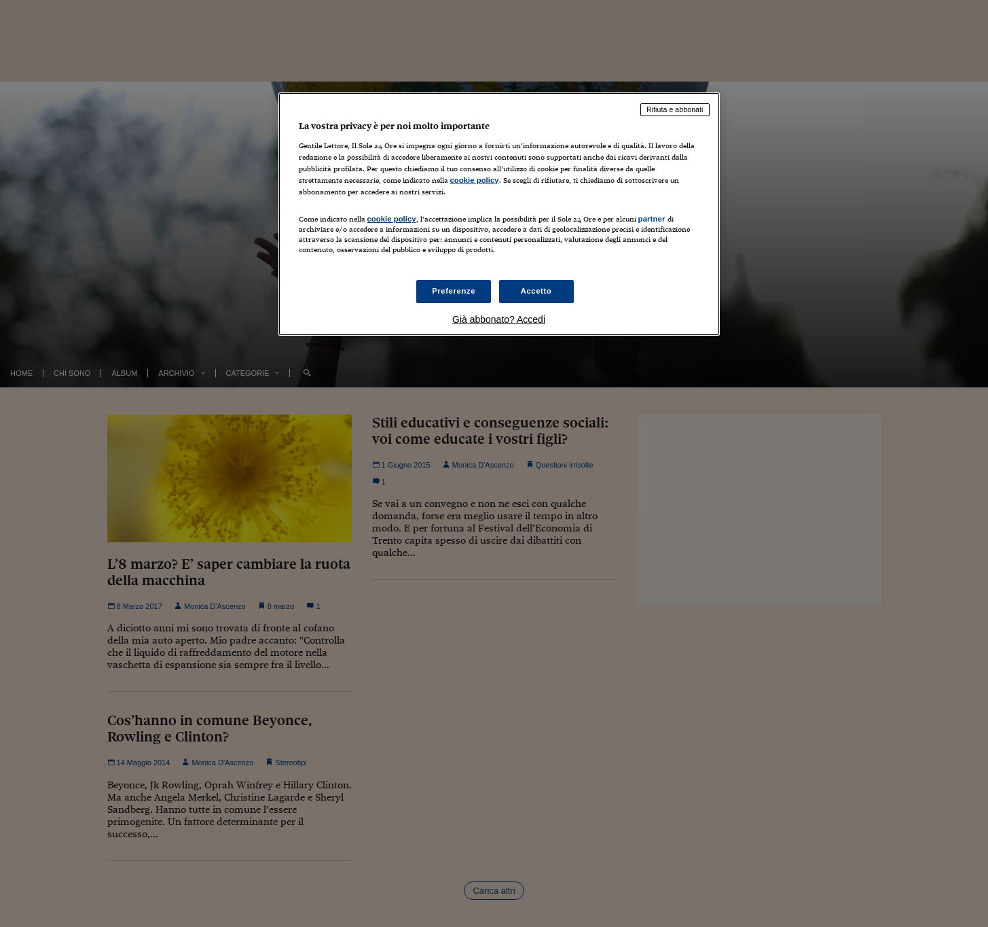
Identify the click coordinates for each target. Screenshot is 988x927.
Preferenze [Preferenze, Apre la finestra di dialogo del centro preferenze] (453, 291)
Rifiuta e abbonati (674, 109)
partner (651, 219)
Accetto (536, 291)
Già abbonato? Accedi (498, 319)
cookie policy (474, 180)
